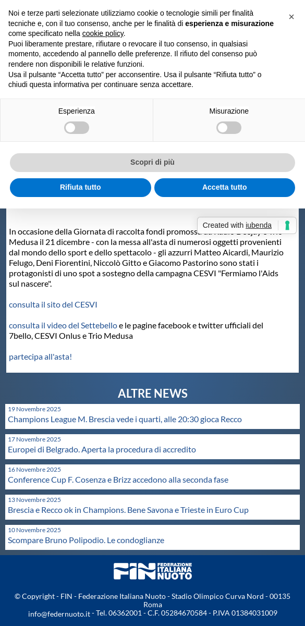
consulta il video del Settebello (63, 325)
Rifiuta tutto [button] (80, 187)
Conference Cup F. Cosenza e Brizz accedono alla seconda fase (118, 479)
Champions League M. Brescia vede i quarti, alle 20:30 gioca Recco (125, 419)
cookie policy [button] (103, 33)
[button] (291, 16)
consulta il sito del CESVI (53, 304)
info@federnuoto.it (59, 613)
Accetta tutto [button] (224, 187)
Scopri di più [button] (152, 162)
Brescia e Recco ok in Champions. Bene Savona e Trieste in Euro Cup (128, 509)
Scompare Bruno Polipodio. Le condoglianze (86, 540)
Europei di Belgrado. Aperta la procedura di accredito (102, 449)
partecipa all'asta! (40, 356)
